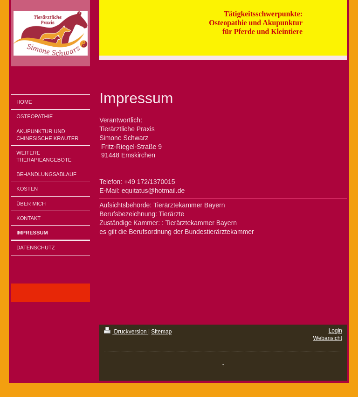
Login (335, 330)
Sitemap (161, 331)
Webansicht (327, 338)
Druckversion (126, 331)
